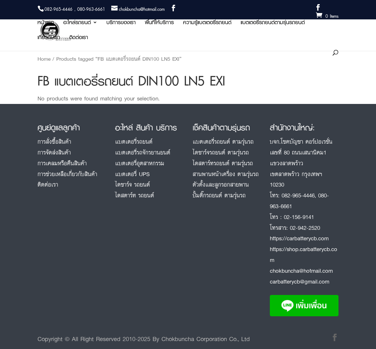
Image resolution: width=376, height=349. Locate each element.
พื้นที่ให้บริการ (159, 23)
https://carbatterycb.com (299, 238)
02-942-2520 (305, 227)
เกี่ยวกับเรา (49, 38)
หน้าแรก (46, 23)
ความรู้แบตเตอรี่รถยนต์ (207, 23)
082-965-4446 (298, 195)
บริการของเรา (121, 23)
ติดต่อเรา (78, 38)
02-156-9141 (299, 217)
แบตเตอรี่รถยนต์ (134, 141)
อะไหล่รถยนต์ (77, 23)
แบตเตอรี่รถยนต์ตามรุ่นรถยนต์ (273, 23)
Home (44, 59)
